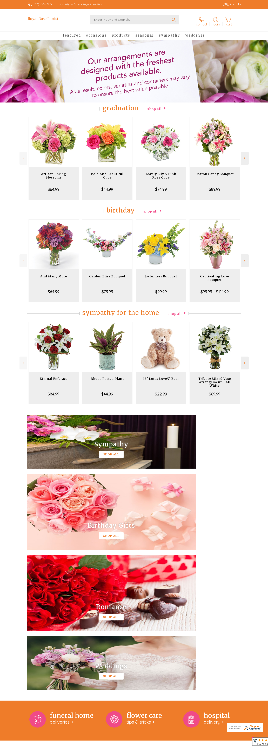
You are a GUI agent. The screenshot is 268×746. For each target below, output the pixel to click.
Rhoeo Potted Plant (107, 376)
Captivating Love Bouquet (214, 275)
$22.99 (161, 391)
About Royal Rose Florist (45, 604)
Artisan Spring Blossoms (53, 173)
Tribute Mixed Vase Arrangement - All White (214, 379)
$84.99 (53, 391)
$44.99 (107, 186)
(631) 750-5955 (43, 4)
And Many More (53, 274)
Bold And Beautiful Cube (107, 173)
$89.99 (214, 186)
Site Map (232, 742)
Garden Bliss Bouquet (107, 274)
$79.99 (107, 288)
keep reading (154, 611)
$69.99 (214, 391)
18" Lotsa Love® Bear (161, 376)
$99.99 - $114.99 (214, 288)
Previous (23, 155)
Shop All (154, 106)
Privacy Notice (186, 742)
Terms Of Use (166, 742)
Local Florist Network (211, 742)
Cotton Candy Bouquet (215, 171)
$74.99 (161, 186)
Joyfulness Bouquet (161, 274)
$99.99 (161, 288)
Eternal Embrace (54, 376)
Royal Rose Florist (43, 19)
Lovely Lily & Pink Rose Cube (161, 173)
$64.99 (53, 186)
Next (245, 155)
